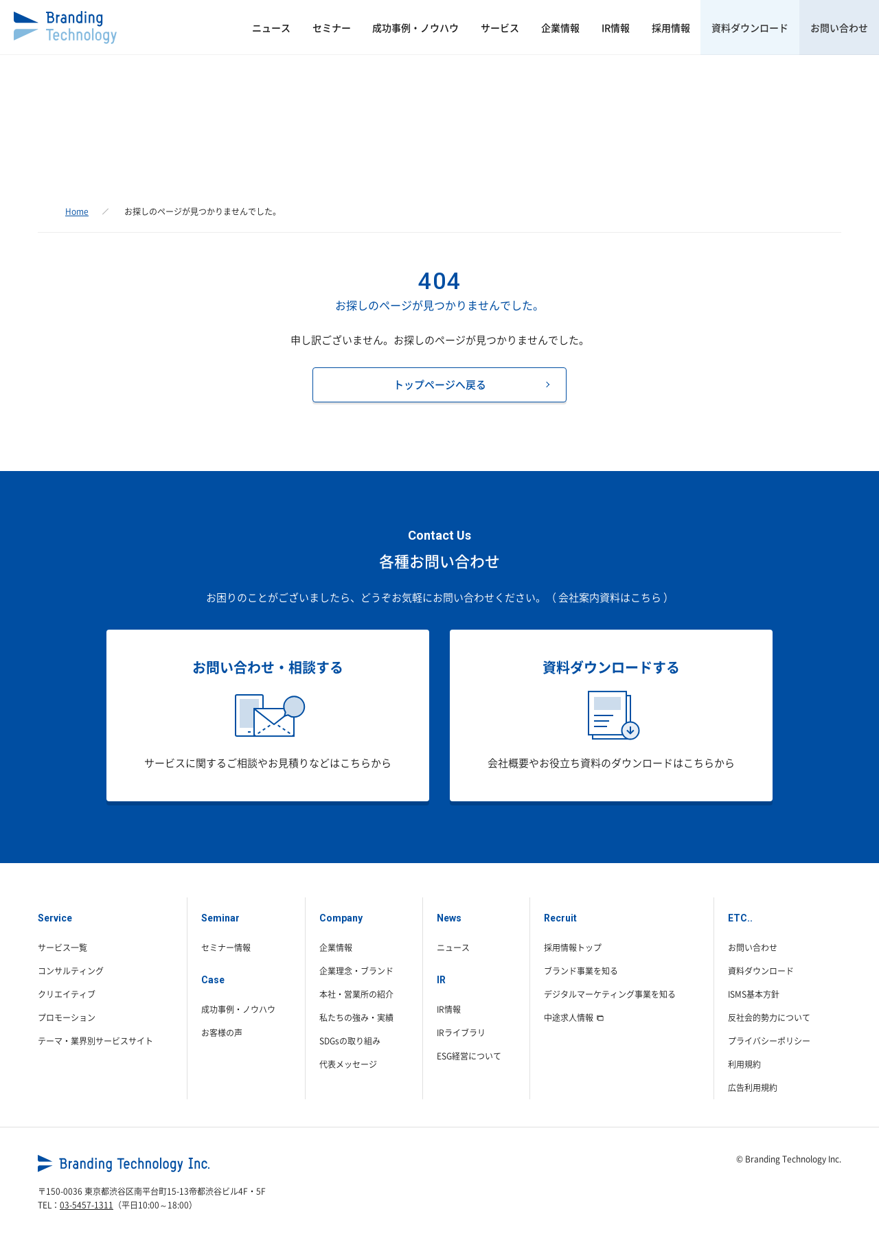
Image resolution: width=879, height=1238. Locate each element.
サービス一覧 (62, 947)
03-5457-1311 (86, 1205)
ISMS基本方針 (753, 994)
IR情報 (581, 27)
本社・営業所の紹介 (356, 994)
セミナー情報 (226, 947)
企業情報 (516, 27)
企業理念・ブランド (356, 971)
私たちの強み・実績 (356, 1017)
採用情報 (646, 27)
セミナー (258, 27)
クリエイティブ (66, 994)
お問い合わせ (834, 27)
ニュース (188, 27)
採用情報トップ (573, 947)
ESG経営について (469, 1056)
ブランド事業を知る (581, 971)
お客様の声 (221, 1033)
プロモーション (66, 1017)
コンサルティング (71, 971)
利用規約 (744, 1064)
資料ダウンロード (735, 27)
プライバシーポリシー (769, 1041)
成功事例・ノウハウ (352, 27)
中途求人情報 (574, 1017)
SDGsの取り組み (349, 1041)
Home (77, 211)
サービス (446, 27)
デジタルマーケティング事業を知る (610, 994)
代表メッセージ (348, 1064)
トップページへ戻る (439, 384)
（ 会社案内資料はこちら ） (610, 597)
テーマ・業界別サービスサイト (95, 1041)
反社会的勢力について (769, 1017)
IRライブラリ (461, 1033)
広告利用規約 (752, 1087)
